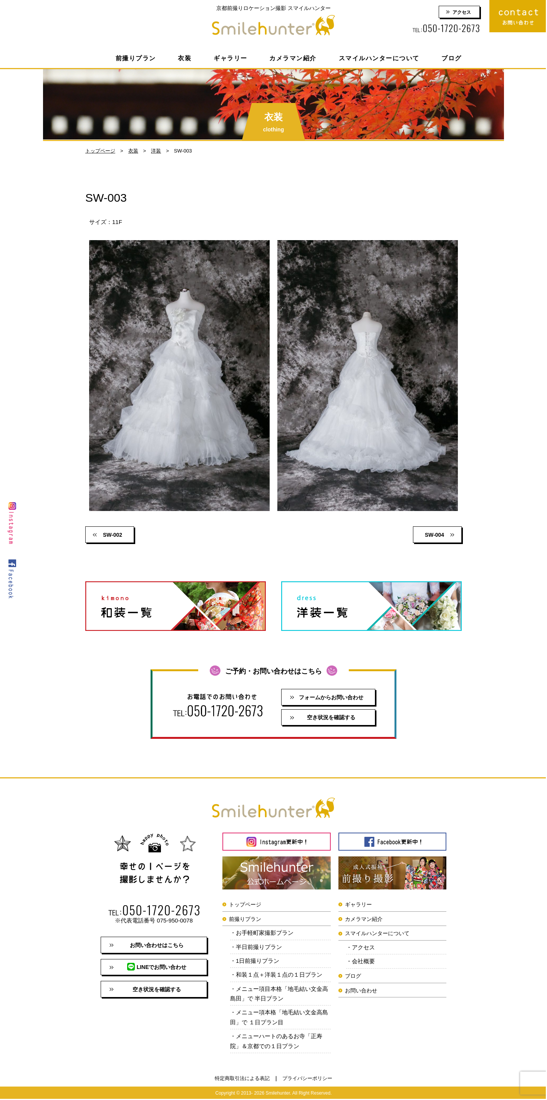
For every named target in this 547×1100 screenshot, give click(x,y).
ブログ (451, 58)
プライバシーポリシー (307, 1079)
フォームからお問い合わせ (331, 697)
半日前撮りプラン (259, 947)
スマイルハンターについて (379, 58)
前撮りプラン (136, 58)
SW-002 (112, 535)
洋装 (156, 151)
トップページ (100, 151)
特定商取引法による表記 (242, 1079)
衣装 (184, 58)
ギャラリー (230, 58)
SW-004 (434, 535)
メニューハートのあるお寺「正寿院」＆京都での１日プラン (276, 1042)
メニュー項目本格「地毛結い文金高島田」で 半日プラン (279, 994)
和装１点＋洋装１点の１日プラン (279, 975)
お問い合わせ (361, 991)
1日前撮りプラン (257, 961)
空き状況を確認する (331, 718)
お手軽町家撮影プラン (264, 933)
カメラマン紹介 (293, 58)
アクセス (462, 12)
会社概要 (363, 961)
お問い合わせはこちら (157, 945)
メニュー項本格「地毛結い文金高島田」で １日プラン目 (279, 1018)
